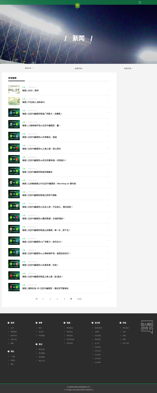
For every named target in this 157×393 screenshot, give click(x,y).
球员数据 (42, 335)
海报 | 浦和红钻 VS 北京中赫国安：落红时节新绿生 (45, 288)
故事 (124, 335)
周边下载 (126, 343)
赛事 (40, 323)
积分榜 (41, 332)
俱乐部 (97, 323)
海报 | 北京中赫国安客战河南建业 (37, 172)
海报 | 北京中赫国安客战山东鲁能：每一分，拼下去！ (46, 230)
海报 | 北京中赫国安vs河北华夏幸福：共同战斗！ (44, 160)
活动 (124, 332)
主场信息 (98, 347)
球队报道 (70, 335)
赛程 (40, 328)
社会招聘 (98, 362)
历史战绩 (98, 335)
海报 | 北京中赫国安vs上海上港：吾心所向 (41, 149)
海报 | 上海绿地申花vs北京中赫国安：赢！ (41, 125)
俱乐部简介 (98, 328)
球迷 (124, 323)
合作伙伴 (98, 358)
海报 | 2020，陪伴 (30, 90)
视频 (68, 323)
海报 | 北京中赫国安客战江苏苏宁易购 (39, 195)
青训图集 (42, 357)
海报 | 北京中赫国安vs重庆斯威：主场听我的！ (43, 218)
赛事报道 (14, 332)
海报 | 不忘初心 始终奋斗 (33, 102)
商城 (124, 339)
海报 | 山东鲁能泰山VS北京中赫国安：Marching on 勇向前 (49, 184)
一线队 (13, 356)
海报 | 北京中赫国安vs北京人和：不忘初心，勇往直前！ (47, 207)
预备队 (13, 360)
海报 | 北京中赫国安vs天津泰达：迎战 (39, 137)
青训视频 (42, 353)
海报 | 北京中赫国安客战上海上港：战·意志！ (42, 277)
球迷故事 (70, 343)
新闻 (12, 323)
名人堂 (97, 343)
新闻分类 (29, 68)
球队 (12, 351)
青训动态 (42, 349)
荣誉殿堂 (98, 339)
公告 (12, 328)
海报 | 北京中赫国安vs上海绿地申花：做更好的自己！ (46, 253)
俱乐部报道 (70, 339)
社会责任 (98, 355)
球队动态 (14, 339)
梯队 (12, 364)
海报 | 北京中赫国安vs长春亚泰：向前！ (40, 265)
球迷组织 (126, 328)
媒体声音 (14, 335)
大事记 (97, 332)
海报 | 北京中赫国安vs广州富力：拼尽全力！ (42, 242)
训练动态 (70, 332)
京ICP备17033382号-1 (86, 390)
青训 (40, 344)
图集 (12, 343)
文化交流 (98, 351)
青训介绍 (42, 361)
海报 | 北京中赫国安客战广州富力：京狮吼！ (42, 114)
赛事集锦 (70, 328)
